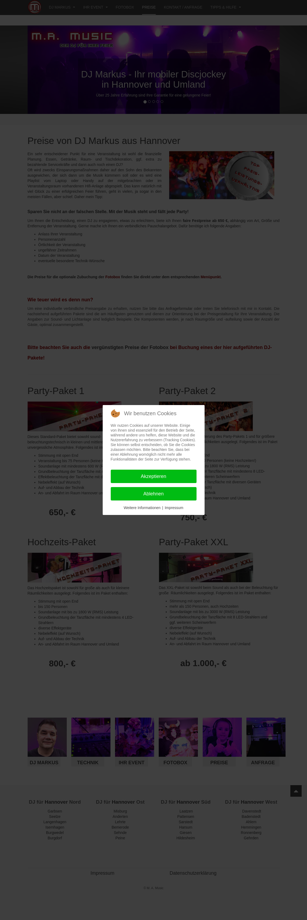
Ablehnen (153, 493)
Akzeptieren (153, 476)
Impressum (174, 508)
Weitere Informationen (142, 508)
